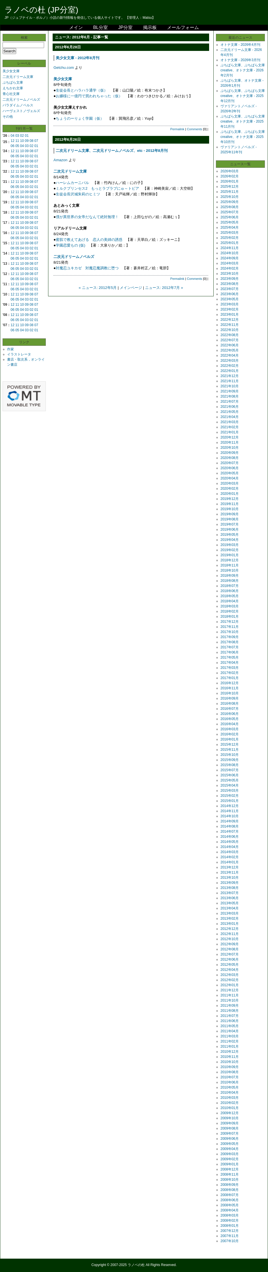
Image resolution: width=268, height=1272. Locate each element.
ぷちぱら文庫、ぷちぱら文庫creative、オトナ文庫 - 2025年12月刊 (242, 96)
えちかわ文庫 (13, 88)
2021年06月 (229, 407)
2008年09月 (229, 1185)
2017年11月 (229, 627)
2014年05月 (229, 842)
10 (22, 141)
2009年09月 (229, 1123)
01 (26, 136)
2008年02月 (229, 1221)
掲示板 (150, 27)
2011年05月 (229, 1026)
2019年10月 (229, 509)
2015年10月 (229, 755)
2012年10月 (229, 939)
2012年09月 (229, 944)
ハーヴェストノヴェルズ (21, 111)
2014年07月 (229, 831)
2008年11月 (229, 1174)
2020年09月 (229, 453)
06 (12, 146)
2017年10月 (229, 632)
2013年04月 (229, 908)
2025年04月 (229, 227)
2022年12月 (229, 320)
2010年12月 (229, 1052)
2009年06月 (229, 1139)
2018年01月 (229, 617)
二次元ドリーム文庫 (18, 77)
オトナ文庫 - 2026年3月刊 (240, 60)
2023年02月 (229, 309)
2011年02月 (229, 1041)
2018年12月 (229, 560)
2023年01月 (229, 315)
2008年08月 (229, 1190)
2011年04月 (229, 1031)
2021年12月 (229, 376)
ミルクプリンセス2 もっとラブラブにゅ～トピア (97, 188)
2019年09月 (229, 514)
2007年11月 (229, 1236)
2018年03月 (229, 606)
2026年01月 (229, 181)
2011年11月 (229, 995)
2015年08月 (229, 765)
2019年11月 (229, 504)
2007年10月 (229, 1241)
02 (22, 136)
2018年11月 (229, 565)
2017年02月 (229, 673)
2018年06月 (229, 591)
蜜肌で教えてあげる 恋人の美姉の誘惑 (89, 239)
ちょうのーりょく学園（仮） (80, 118)
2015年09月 (229, 760)
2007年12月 (229, 1231)
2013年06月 (229, 898)
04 (12, 136)
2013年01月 (229, 924)
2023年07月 (229, 289)
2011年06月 (229, 1021)
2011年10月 (229, 1000)
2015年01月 (229, 801)
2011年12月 (229, 990)
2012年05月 (229, 965)
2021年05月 (229, 412)
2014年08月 (229, 826)
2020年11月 (229, 442)
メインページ (131, 288)
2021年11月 (229, 381)
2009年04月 (229, 1149)
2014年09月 (229, 821)
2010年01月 (229, 1108)
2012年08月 (229, 949)
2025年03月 (229, 233)
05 (17, 146)
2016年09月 (229, 698)
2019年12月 (229, 499)
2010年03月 (229, 1098)
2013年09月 (229, 883)
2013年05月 (229, 903)
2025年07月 (229, 212)
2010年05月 (229, 1087)
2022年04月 (229, 355)
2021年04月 (229, 417)
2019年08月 (229, 519)
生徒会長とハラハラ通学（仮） (82, 90)
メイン (76, 27)
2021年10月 (229, 386)
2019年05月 (229, 535)
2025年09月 (229, 202)
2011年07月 (229, 1016)
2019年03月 (229, 545)
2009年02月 (229, 1159)
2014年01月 (229, 862)
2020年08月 (229, 458)
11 (17, 141)
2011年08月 (229, 1011)
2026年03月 (229, 171)
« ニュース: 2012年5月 (98, 288)
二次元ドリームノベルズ (21, 100)
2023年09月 (229, 279)
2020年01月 (229, 494)
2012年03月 (229, 975)
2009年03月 (229, 1154)
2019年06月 (229, 529)
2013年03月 (229, 913)
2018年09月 (229, 576)
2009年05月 (229, 1144)
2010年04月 (229, 1093)
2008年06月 (229, 1200)
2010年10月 (229, 1062)
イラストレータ (19, 354)
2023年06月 (229, 294)
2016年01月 (229, 739)
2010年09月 (229, 1067)
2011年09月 (229, 1006)
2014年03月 (229, 852)
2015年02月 (229, 796)
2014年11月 (229, 811)
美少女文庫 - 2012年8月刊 (77, 58)
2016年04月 (229, 724)
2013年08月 (229, 888)
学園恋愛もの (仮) (70, 245)
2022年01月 (229, 371)
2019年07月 (229, 524)
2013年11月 (229, 872)
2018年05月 (229, 596)
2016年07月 (229, 709)
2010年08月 (229, 1072)
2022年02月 (229, 366)
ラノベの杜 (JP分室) (41, 9)
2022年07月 (229, 340)
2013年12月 (229, 867)
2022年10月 (229, 330)
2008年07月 (229, 1195)
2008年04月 (229, 1210)
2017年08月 (229, 642)
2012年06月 (229, 959)
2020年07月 (229, 463)
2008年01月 (229, 1226)
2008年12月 (229, 1169)
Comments (194, 129)
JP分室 (125, 27)
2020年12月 (229, 437)
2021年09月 (229, 391)
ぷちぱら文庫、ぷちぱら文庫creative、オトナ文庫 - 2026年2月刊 (242, 70)
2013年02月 (229, 919)
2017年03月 (229, 668)
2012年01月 (229, 985)
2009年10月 (229, 1118)
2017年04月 (229, 663)
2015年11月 (229, 750)
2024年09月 (229, 258)
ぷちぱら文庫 (13, 82)
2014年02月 (229, 857)
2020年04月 (229, 478)
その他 (8, 117)
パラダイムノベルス (18, 105)
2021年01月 (229, 432)
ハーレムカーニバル (72, 183)
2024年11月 (229, 248)
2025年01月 (229, 243)
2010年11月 (229, 1057)
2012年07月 (229, 954)
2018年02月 (229, 611)
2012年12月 (229, 929)
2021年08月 (229, 396)
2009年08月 (229, 1128)
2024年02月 (229, 268)
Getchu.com (63, 67)
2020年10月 (229, 448)
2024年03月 (229, 263)
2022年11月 (229, 325)
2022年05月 (229, 350)
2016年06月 (229, 714)
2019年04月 (229, 540)
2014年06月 (229, 837)
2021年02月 (229, 427)
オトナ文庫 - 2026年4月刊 (240, 45)
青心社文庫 (11, 94)
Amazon (60, 160)
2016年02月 (229, 734)
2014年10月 (229, 816)
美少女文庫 (11, 71)
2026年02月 (229, 176)
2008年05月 (229, 1205)
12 (12, 141)
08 (31, 141)
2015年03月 (229, 791)
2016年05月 (229, 719)
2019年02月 (229, 550)
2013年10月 (229, 878)
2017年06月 (229, 652)
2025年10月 (229, 197)
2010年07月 (229, 1077)
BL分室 (100, 27)
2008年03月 (229, 1215)
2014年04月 (229, 847)
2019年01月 (229, 555)
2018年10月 (229, 570)
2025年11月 (229, 192)
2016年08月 (229, 704)
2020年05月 (229, 473)
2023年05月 (229, 299)
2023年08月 (229, 284)
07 (36, 141)
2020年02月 (229, 489)
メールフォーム (183, 27)
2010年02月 (229, 1103)
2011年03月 (229, 1036)
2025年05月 (229, 222)
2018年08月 (229, 581)
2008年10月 (229, 1180)
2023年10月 (229, 274)
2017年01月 (229, 678)
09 (26, 141)
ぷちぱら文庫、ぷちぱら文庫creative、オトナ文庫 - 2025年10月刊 (242, 137)
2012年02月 (229, 980)
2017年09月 (229, 637)
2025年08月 (229, 207)
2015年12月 (229, 744)
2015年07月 (229, 770)
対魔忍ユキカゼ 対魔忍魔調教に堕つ (87, 268)
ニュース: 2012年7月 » (164, 288)
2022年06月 (229, 345)
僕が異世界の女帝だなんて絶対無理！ (87, 217)
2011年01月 (229, 1046)
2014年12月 (229, 806)
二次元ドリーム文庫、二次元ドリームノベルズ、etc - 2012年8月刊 (112, 150)
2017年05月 (229, 657)
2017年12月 (229, 622)
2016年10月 (229, 693)
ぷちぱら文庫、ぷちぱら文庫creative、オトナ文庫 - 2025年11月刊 (242, 121)
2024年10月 (229, 253)
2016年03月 (229, 729)
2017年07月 (229, 647)
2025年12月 (229, 187)
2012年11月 (229, 934)
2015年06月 (229, 775)
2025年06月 (229, 217)
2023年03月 (229, 304)
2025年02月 (229, 238)
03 (17, 136)
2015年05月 (229, 780)
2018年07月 (229, 586)
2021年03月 (229, 422)
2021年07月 (229, 402)
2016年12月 (229, 683)
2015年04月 (229, 785)
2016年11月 (229, 688)
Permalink (177, 129)
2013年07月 (229, 893)
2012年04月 (229, 970)
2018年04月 (229, 601)
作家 (10, 349)
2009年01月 (229, 1164)
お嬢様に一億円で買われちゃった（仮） (89, 96)
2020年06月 (229, 468)
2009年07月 (229, 1134)
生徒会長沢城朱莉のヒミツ (78, 194)
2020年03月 (229, 483)
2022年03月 (229, 361)
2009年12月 (229, 1113)
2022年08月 (229, 335)
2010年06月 (229, 1082)
